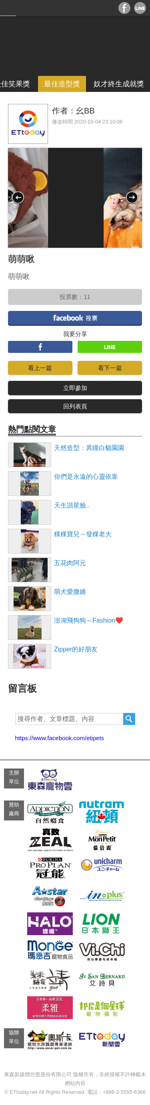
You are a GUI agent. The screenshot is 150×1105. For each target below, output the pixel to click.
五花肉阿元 (70, 562)
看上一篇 (40, 367)
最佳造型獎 (62, 84)
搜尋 (129, 719)
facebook (75, 318)
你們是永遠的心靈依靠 (86, 476)
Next (132, 197)
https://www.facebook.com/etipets (59, 738)
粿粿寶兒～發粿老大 (83, 534)
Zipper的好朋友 (76, 649)
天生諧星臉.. (72, 505)
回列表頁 (75, 406)
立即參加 (75, 387)
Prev (18, 197)
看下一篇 (110, 367)
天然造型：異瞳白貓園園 (89, 447)
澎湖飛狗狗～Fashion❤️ (88, 620)
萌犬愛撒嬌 (70, 591)
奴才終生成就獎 (119, 84)
